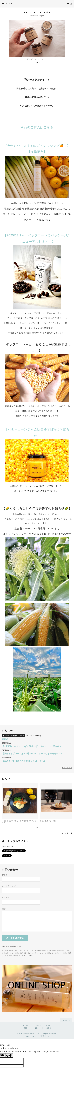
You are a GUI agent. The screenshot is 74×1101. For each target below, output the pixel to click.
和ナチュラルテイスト (31, 1034)
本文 (4, 909)
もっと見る (67, 767)
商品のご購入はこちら (37, 127)
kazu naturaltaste (37, 12)
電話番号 (6, 897)
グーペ (37, 1036)
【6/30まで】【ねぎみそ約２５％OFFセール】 (25, 761)
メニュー (7, 3)
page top (66, 1020)
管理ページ (45, 1036)
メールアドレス (9, 886)
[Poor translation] (9, 1055)
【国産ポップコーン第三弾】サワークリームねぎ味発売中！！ (32, 753)
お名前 (5, 875)
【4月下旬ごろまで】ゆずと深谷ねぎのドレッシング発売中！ (32, 746)
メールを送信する (15, 938)
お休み (5, 739)
